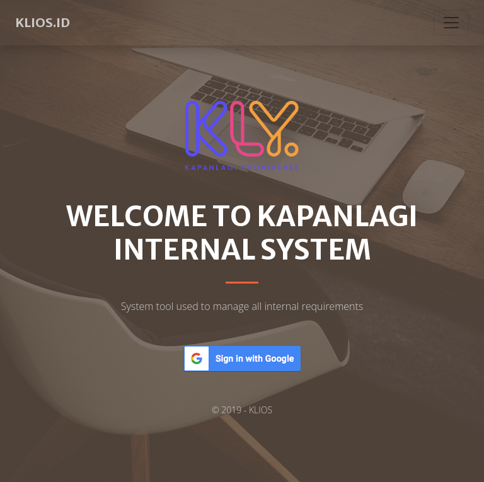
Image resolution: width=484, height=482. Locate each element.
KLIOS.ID (42, 22)
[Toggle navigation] (451, 22)
